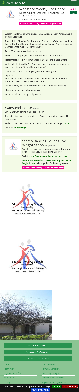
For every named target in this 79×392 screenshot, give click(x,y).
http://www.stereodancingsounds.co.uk (49, 156)
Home (6, 364)
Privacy (7, 382)
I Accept (56, 386)
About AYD (9, 368)
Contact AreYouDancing (53, 377)
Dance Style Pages (50, 373)
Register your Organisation (54, 382)
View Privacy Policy (40, 389)
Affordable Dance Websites (38, 358)
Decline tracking (70, 386)
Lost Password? (49, 364)
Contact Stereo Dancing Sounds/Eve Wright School (40, 23)
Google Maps (20, 127)
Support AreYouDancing (38, 345)
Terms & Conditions (51, 368)
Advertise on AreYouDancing (37, 352)
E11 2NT (66, 123)
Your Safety (9, 377)
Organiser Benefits (12, 373)
